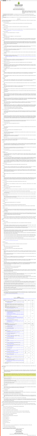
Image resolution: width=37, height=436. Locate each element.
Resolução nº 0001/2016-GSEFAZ (7, 298)
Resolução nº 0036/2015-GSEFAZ (11, 354)
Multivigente (4, 0)
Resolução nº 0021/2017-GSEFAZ (9, 56)
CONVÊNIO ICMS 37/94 (10, 320)
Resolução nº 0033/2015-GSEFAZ (11, 328)
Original (10, 0)
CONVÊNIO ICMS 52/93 (10, 357)
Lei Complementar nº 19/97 (8, 30)
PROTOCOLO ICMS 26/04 (10, 347)
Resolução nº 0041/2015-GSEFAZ (11, 338)
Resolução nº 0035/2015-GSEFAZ (11, 340)
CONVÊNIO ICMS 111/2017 (10, 321)
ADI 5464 (7, 240)
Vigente (7, 0)
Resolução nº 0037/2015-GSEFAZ (11, 331)
